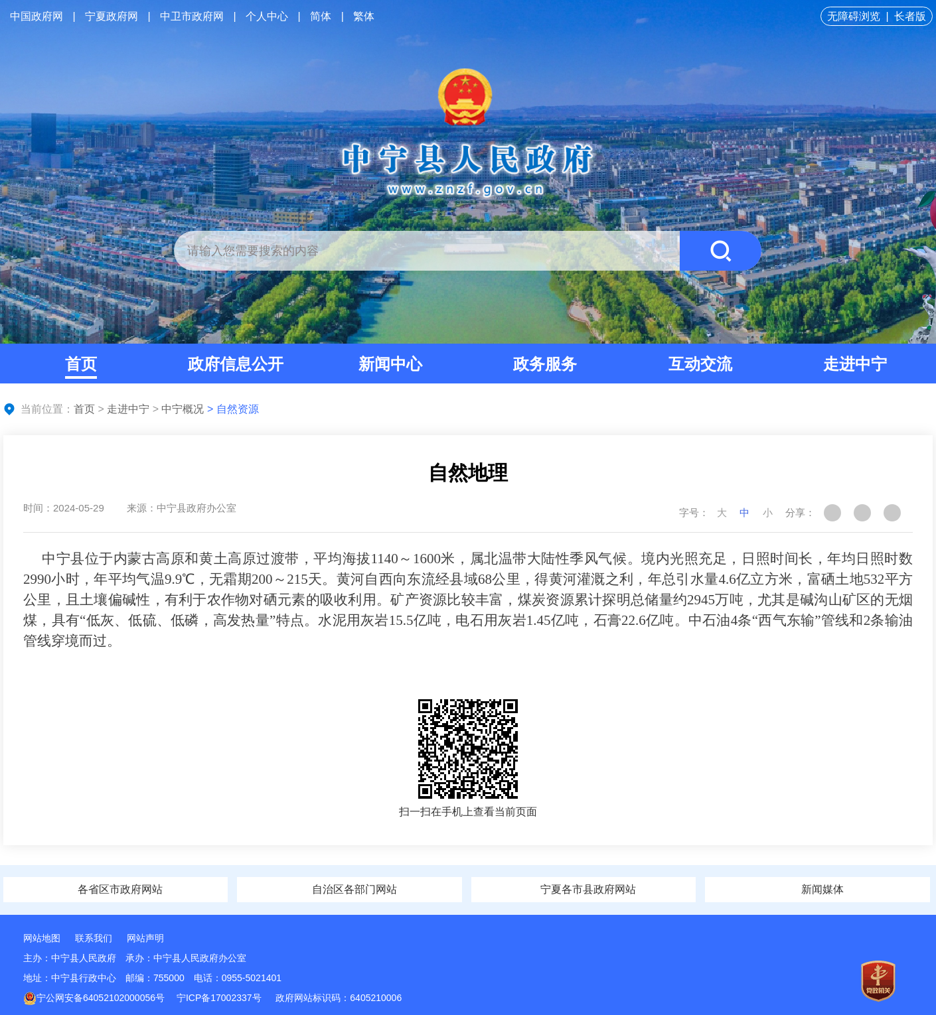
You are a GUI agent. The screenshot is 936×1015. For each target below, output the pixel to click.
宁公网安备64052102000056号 (94, 997)
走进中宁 (855, 364)
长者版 (910, 16)
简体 (320, 16)
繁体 (363, 16)
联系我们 (93, 938)
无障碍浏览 (853, 16)
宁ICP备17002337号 (220, 997)
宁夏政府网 (111, 16)
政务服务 (545, 364)
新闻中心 (390, 364)
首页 (81, 364)
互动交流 (700, 364)
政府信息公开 (235, 364)
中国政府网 (36, 16)
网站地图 (41, 938)
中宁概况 (182, 409)
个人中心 (267, 16)
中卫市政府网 (192, 16)
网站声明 (145, 938)
